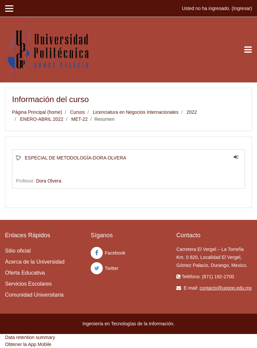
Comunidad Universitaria (34, 295)
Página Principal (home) (37, 112)
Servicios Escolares (28, 284)
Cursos (77, 112)
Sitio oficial (17, 251)
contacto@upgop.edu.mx (225, 288)
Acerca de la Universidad (35, 262)
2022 (191, 112)
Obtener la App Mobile (28, 344)
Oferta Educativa (25, 273)
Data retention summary (30, 337)
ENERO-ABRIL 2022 (41, 119)
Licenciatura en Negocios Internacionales (135, 112)
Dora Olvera (48, 181)
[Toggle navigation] (248, 49)
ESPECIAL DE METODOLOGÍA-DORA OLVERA (75, 157)
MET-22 (79, 119)
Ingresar (241, 8)
